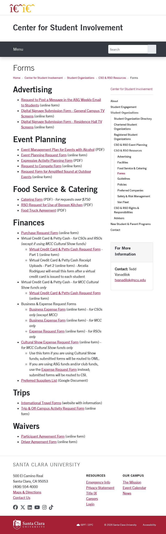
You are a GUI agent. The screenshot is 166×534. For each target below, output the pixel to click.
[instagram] (44, 507)
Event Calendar (134, 488)
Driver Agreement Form (39, 442)
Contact (115, 229)
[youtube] (37, 507)
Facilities (122, 162)
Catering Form (32, 199)
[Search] (128, 49)
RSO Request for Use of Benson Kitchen (52, 205)
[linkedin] (30, 507)
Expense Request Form (47, 331)
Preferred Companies (130, 190)
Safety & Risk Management (133, 196)
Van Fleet (123, 202)
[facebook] (15, 507)
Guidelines (123, 178)
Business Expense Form (47, 309)
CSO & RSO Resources (112, 77)
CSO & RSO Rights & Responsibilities (127, 210)
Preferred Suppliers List (39, 380)
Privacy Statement (100, 488)
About (114, 101)
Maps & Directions (27, 492)
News (127, 493)
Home (16, 77)
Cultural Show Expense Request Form (50, 342)
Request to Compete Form (41, 166)
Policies (122, 184)
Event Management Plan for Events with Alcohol (57, 149)
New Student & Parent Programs (131, 224)
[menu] (18, 49)
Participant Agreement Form (43, 436)
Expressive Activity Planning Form (47, 160)
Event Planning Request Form (44, 155)
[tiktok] (51, 507)
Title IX (91, 493)
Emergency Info (98, 482)
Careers (92, 499)
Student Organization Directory (133, 118)
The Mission (132, 482)
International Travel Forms (41, 403)
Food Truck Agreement (38, 210)
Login (90, 504)
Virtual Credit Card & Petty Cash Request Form (65, 249)
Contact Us (21, 498)
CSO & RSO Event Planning (130, 144)
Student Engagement (124, 107)
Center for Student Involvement (68, 27)
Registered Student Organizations (126, 137)
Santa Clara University (46, 464)
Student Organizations (80, 77)
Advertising (124, 156)
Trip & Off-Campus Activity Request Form (52, 408)
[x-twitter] (22, 507)
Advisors (119, 218)
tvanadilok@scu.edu (130, 280)
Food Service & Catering (131, 168)
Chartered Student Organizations (126, 126)
